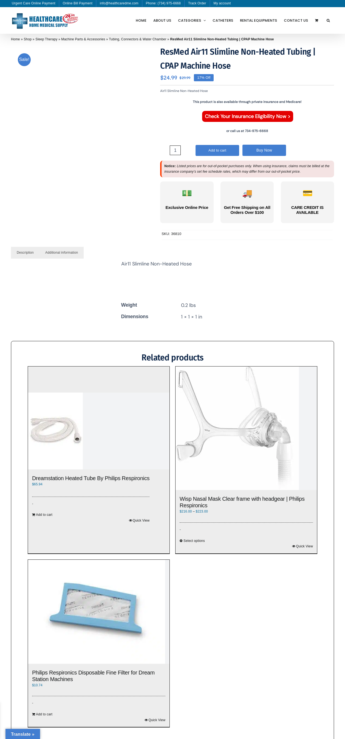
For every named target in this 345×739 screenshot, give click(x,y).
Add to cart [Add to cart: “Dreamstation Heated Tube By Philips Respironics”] (44, 515)
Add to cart (217, 150)
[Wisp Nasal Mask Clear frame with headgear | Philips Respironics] (246, 428)
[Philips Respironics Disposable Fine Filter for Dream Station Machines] (98, 612)
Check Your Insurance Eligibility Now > (247, 116)
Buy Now (264, 150)
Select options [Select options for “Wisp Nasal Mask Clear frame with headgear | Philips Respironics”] (194, 541)
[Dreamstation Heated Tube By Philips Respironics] (98, 431)
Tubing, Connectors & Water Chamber (137, 39)
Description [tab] (25, 252)
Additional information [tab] (61, 252)
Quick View (141, 520)
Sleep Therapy (46, 39)
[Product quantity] (175, 150)
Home (15, 39)
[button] (328, 20)
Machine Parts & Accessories (83, 39)
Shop (28, 39)
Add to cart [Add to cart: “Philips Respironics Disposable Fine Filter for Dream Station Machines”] (44, 714)
